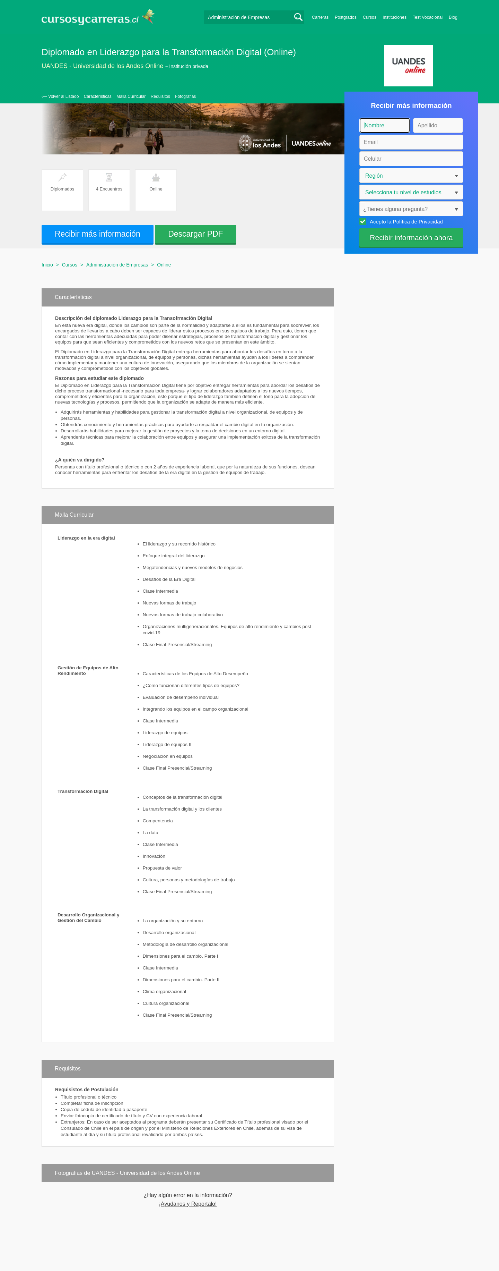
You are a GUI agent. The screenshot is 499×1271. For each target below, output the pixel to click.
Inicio (47, 265)
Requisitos (160, 96)
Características (98, 96)
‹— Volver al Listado (60, 96)
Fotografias (185, 96)
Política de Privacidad (418, 221)
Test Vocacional (428, 17)
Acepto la (405, 221)
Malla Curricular (131, 96)
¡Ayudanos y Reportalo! (188, 1204)
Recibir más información (97, 233)
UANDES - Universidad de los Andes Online (102, 65)
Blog (453, 17)
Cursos (369, 17)
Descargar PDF (195, 233)
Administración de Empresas (117, 265)
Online (164, 265)
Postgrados (346, 17)
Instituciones (394, 17)
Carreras (320, 17)
